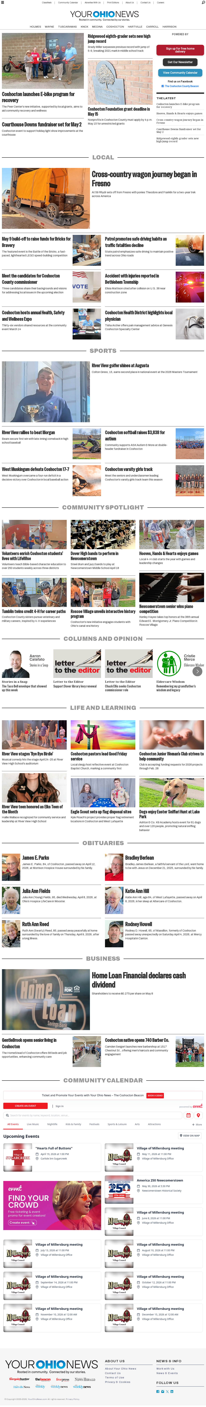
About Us (130, 2)
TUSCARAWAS (67, 26)
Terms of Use (114, 1377)
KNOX (84, 26)
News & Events (167, 1373)
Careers (160, 2)
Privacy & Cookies (118, 1382)
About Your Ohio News (121, 1368)
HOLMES (35, 26)
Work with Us (165, 1368)
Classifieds (46, 2)
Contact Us (145, 2)
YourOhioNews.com (37, 1399)
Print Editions (113, 2)
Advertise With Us (92, 2)
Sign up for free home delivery (180, 50)
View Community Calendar (180, 72)
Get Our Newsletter (180, 62)
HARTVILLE (135, 26)
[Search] (203, 2)
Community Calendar (68, 2)
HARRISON (169, 26)
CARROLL (152, 26)
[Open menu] (2, 2)
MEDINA (97, 26)
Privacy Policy (72, 1399)
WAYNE (49, 26)
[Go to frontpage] (104, 15)
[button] (197, 671)
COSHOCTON (115, 26)
